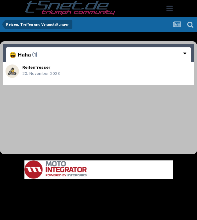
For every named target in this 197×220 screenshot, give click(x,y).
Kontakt (137, 188)
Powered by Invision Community (99, 201)
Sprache (40, 188)
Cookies (159, 188)
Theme (65, 188)
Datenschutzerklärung (102, 188)
